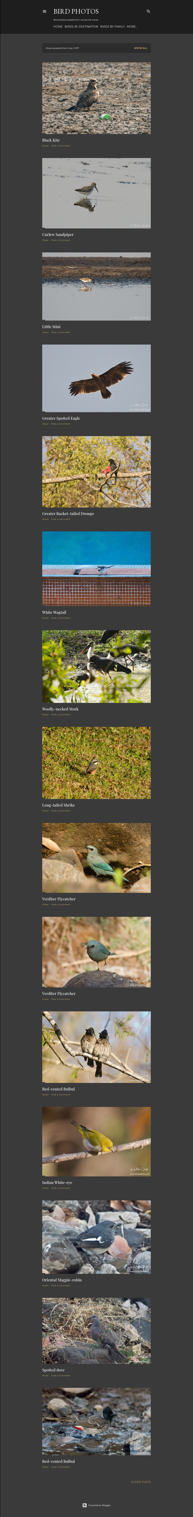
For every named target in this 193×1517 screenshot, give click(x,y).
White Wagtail (54, 612)
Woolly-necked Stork (60, 708)
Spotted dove (53, 1369)
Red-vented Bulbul (58, 1088)
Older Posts (141, 1482)
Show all (140, 48)
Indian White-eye (57, 1182)
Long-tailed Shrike (58, 804)
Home (58, 26)
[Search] (148, 10)
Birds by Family (112, 26)
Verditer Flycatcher (59, 898)
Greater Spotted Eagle (61, 418)
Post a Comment (60, 145)
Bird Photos (76, 11)
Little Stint (51, 326)
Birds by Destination (81, 26)
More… (132, 26)
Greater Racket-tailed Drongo (68, 513)
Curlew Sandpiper (58, 234)
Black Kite (51, 140)
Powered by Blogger (96, 1505)
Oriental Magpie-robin (62, 1279)
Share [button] (45, 145)
